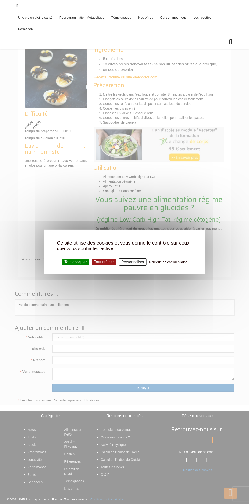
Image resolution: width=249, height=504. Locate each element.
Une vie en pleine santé (35, 17)
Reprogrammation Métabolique (81, 17)
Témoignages (121, 17)
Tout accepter (75, 262)
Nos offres (145, 17)
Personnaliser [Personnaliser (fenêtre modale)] (132, 262)
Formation (25, 29)
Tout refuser (104, 262)
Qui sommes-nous (173, 17)
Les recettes (202, 17)
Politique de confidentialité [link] (168, 262)
